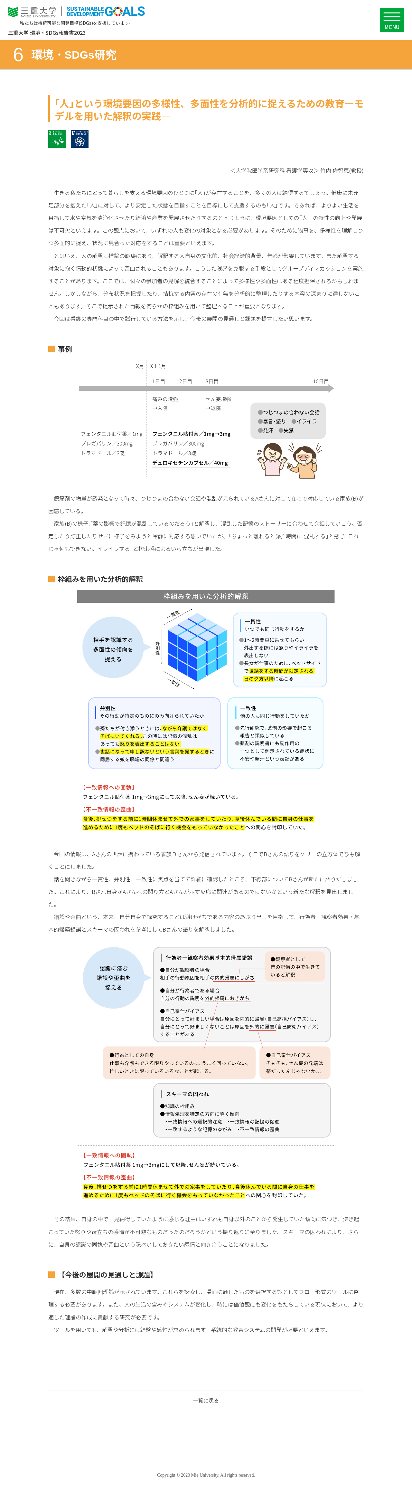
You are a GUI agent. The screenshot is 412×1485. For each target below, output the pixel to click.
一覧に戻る (206, 1400)
